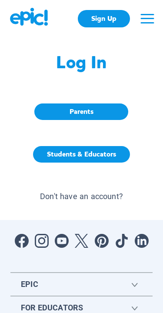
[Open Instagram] (42, 241)
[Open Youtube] (62, 241)
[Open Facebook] (22, 241)
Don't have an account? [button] (81, 196)
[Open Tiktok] (122, 241)
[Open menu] (147, 18)
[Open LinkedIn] (142, 241)
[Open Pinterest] (102, 241)
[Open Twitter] (82, 241)
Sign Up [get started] (103, 18)
